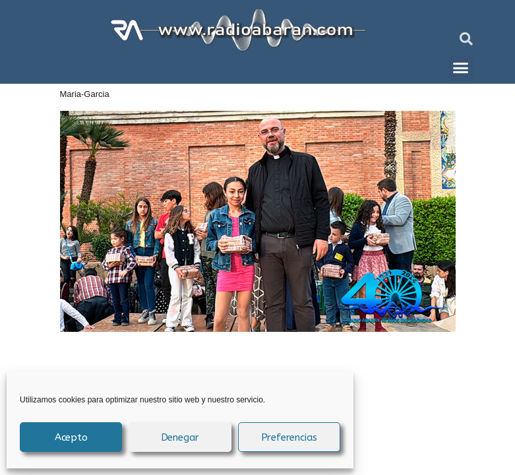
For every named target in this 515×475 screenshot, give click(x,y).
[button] (466, 39)
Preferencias (289, 437)
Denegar (180, 437)
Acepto (71, 437)
